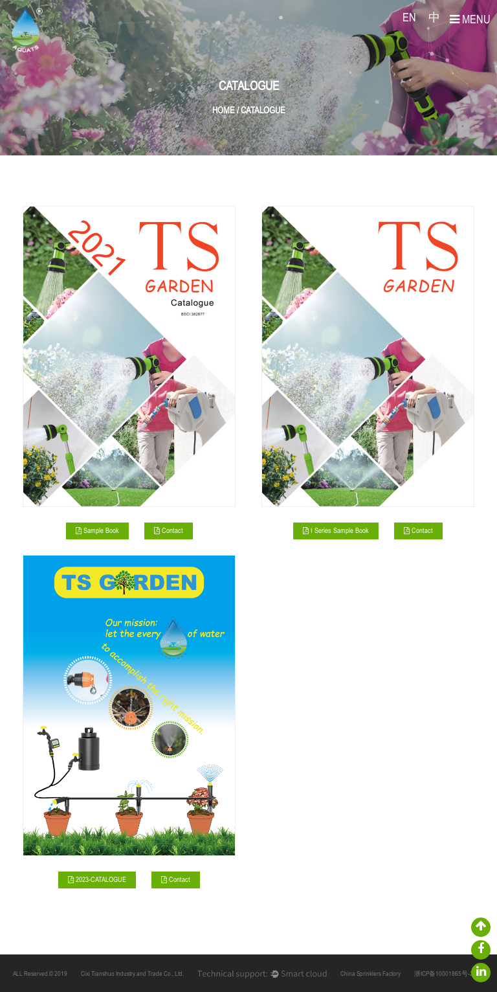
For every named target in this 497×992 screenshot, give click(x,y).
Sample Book (97, 531)
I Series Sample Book (336, 531)
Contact (168, 531)
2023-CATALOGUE (97, 880)
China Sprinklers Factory (370, 974)
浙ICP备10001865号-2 (443, 974)
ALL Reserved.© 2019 (40, 974)
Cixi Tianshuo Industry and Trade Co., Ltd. (132, 974)
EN (409, 18)
